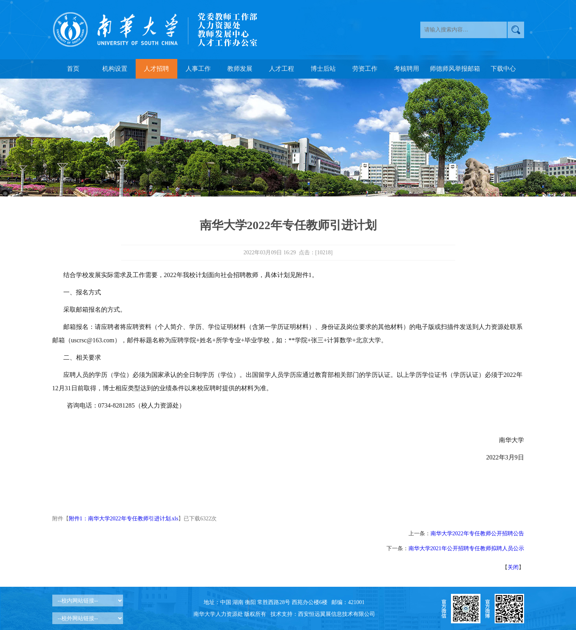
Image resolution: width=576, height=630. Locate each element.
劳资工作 (364, 68)
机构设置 (114, 68)
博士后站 (323, 68)
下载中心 (503, 68)
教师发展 (239, 68)
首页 (73, 68)
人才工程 (281, 68)
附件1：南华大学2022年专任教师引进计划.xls (124, 519)
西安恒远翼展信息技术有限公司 (336, 614)
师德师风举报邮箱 (455, 68)
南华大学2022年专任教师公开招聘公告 (477, 533)
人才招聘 (156, 68)
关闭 (513, 567)
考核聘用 (406, 68)
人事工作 (198, 68)
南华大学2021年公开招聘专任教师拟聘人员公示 (466, 548)
